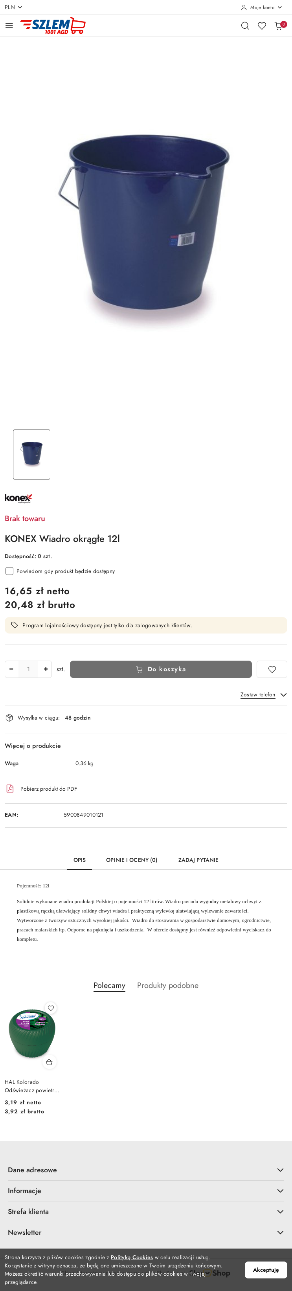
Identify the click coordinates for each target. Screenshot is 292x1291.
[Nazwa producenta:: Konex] (18, 498)
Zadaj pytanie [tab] (198, 860)
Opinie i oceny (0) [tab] (132, 860)
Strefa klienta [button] (146, 1211)
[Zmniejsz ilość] (11, 669)
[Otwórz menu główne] (9, 25)
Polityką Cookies (132, 1257)
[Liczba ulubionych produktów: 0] (261, 25)
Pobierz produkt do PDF (41, 788)
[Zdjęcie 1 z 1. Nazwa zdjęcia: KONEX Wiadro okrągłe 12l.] (32, 454)
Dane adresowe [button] (146, 1170)
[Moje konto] (262, 7)
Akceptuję (266, 1270)
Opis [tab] (79, 860)
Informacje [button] (146, 1191)
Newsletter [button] (146, 1232)
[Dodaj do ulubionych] (272, 669)
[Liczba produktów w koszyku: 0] (278, 25)
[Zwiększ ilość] (45, 669)
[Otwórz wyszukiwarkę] (245, 25)
